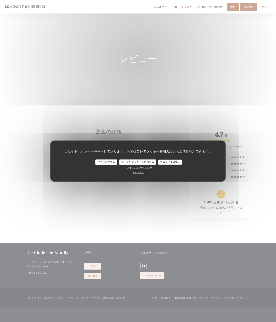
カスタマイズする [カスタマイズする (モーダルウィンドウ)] (170, 162)
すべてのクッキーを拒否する (137, 162)
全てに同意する (106, 162)
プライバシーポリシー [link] (139, 167)
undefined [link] (138, 172)
